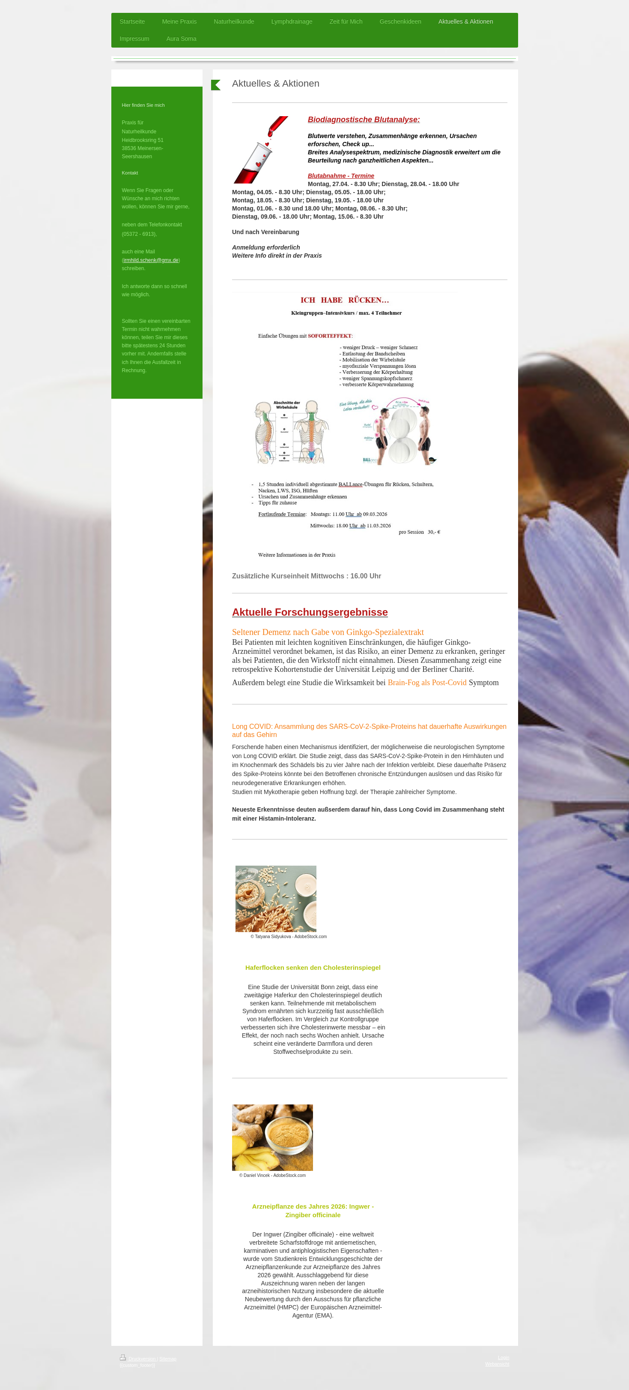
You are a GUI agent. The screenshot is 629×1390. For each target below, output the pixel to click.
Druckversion (138, 1358)
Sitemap (167, 1358)
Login (503, 1357)
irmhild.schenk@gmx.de (151, 260)
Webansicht (497, 1363)
